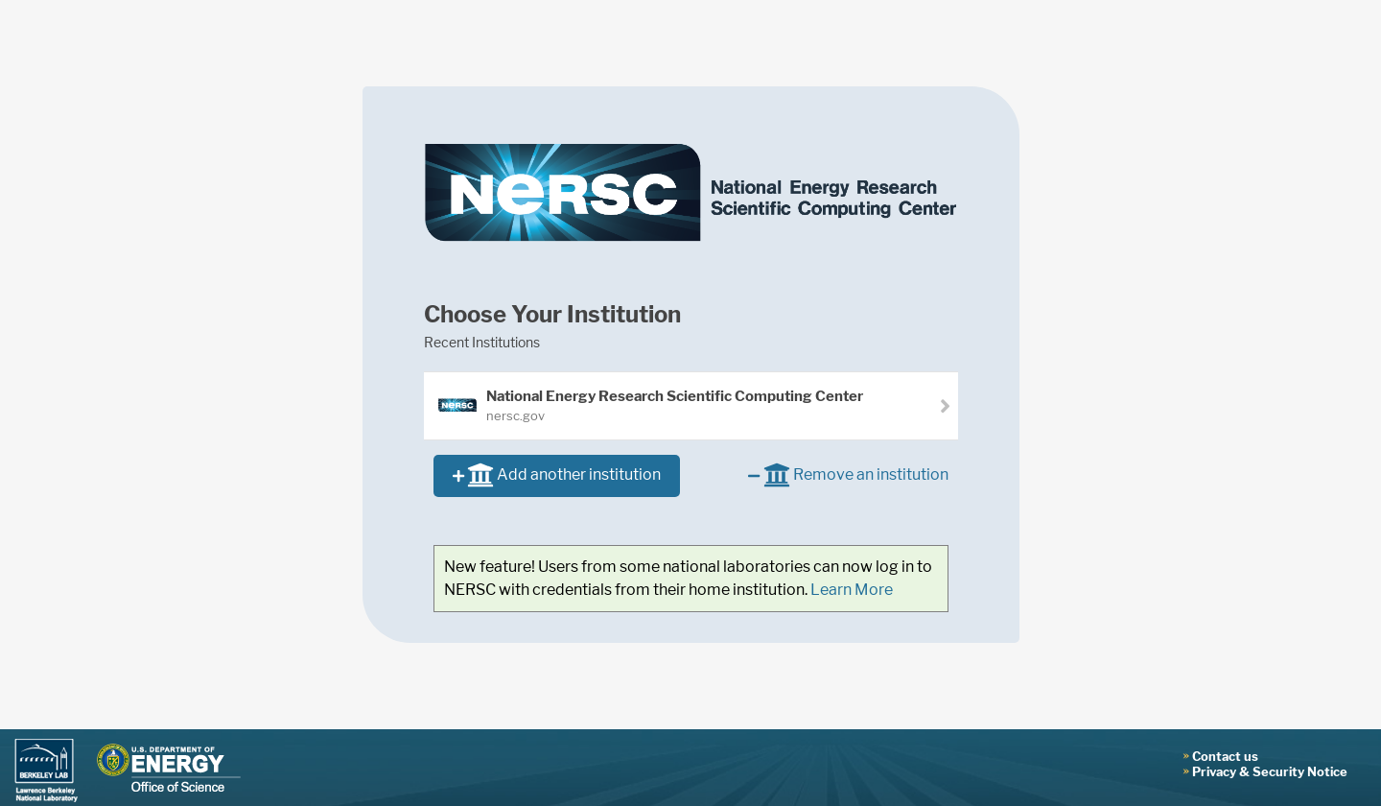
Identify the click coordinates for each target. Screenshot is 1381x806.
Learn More (851, 590)
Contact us (1225, 756)
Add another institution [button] (557, 476)
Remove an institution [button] (848, 476)
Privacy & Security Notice (1269, 771)
